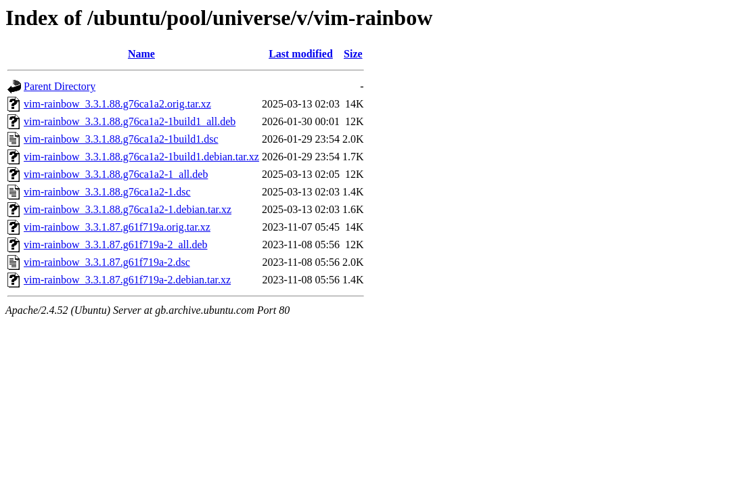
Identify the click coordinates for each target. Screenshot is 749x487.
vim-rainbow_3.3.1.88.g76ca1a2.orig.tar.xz (117, 104)
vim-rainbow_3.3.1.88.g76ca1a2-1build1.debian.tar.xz (141, 156)
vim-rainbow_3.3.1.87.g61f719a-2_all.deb (116, 244)
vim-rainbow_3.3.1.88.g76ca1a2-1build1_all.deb (129, 121)
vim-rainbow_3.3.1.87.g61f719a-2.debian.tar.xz (127, 279)
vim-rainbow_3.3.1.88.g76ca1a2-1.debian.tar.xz (127, 209)
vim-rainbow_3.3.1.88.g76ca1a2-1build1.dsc (121, 139)
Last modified (301, 54)
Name (141, 54)
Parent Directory (59, 86)
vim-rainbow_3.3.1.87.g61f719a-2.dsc (107, 262)
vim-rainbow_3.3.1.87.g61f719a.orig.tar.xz (117, 227)
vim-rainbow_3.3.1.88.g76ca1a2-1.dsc (107, 192)
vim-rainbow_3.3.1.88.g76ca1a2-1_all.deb (116, 174)
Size (353, 54)
